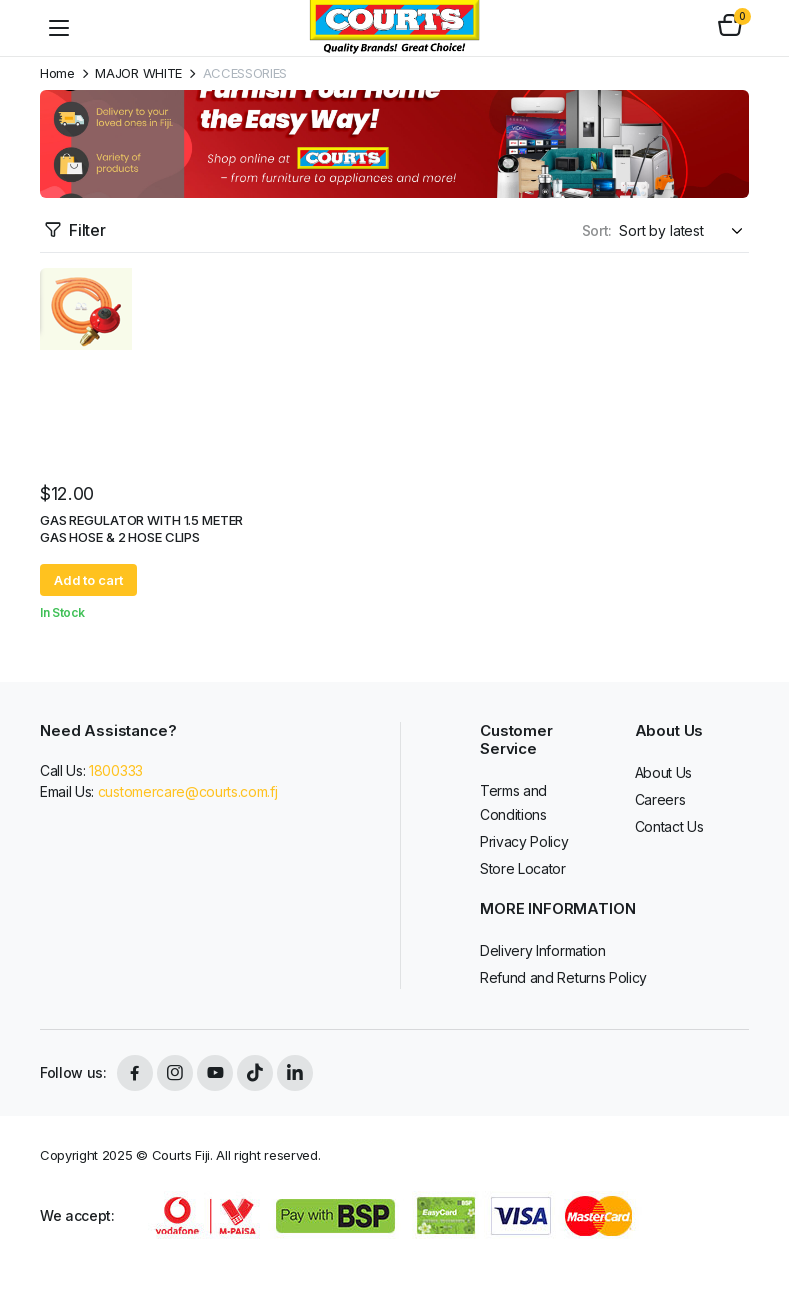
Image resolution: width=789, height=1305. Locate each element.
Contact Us (669, 826)
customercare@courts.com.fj (188, 791)
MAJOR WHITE (138, 73)
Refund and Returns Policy (563, 977)
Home (57, 73)
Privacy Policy (524, 841)
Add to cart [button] (88, 580)
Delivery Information (543, 950)
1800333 (116, 770)
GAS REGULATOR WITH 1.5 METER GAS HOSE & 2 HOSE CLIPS (141, 528)
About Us (663, 772)
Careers (660, 799)
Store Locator (523, 868)
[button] (730, 28)
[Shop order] (684, 230)
